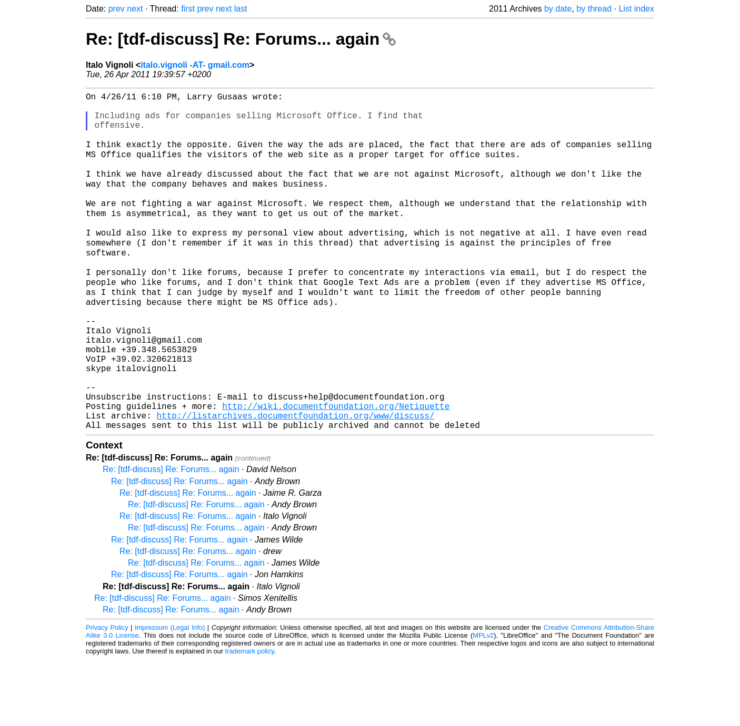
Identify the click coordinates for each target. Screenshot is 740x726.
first (188, 8)
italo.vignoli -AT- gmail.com (195, 64)
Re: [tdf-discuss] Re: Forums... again (241, 38)
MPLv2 (483, 702)
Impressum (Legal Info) (170, 694)
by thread (594, 8)
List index (636, 8)
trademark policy (249, 718)
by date (558, 8)
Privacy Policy (107, 694)
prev (116, 8)
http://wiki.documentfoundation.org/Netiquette (335, 468)
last (240, 8)
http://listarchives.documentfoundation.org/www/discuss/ (295, 480)
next (135, 8)
